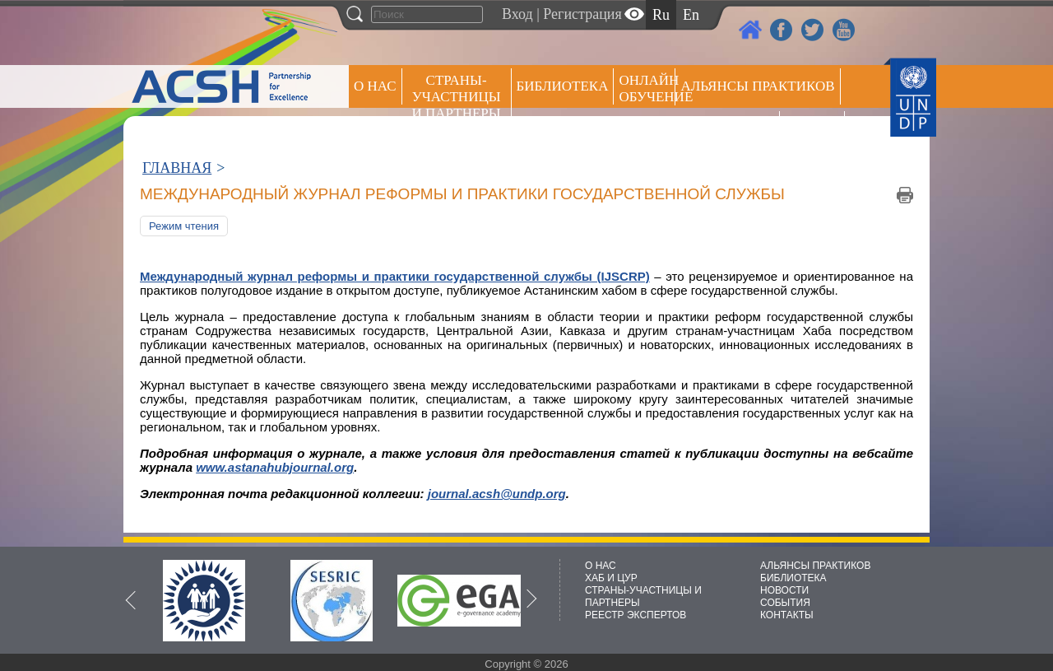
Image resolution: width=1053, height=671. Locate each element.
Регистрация (582, 14)
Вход (517, 14)
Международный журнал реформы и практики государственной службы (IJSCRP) (395, 276)
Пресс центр (727, 129)
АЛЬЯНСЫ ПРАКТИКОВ (815, 565)
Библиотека (563, 86)
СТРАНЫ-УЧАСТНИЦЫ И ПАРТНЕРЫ (456, 96)
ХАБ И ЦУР (611, 578)
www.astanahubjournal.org (275, 467)
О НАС (375, 86)
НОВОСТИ (784, 590)
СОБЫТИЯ (785, 602)
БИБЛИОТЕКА (793, 578)
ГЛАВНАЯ (176, 168)
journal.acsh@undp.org (497, 494)
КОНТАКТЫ (787, 615)
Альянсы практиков (757, 86)
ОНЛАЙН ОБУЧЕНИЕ (647, 88)
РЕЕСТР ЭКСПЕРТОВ (815, 131)
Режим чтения (184, 226)
